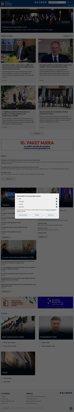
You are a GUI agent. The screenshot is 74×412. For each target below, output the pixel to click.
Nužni (20, 198)
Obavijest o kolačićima (50, 209)
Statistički (21, 204)
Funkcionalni (21, 201)
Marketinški (21, 206)
